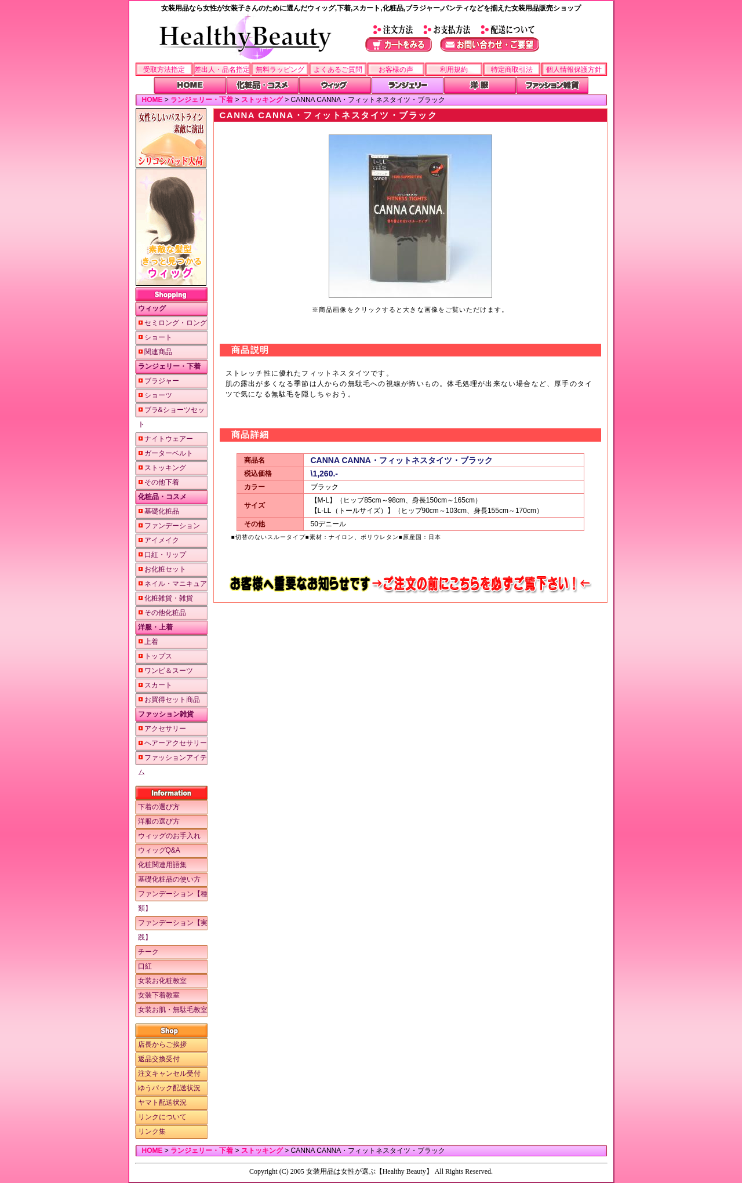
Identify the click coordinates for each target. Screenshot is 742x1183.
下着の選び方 (159, 807)
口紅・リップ (162, 555)
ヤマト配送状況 (162, 1102)
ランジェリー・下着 (201, 100)
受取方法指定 (164, 69)
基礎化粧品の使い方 (169, 879)
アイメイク (158, 540)
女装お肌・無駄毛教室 (173, 1010)
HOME (152, 100)
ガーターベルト (165, 453)
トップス (155, 656)
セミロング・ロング (172, 323)
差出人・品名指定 (222, 69)
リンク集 (152, 1131)
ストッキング (262, 100)
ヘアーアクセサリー (172, 743)
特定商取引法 (512, 69)
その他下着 (158, 482)
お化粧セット (162, 569)
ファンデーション (169, 526)
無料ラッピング (280, 69)
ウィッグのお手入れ (169, 836)
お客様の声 (396, 69)
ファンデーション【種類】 (173, 901)
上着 (148, 642)
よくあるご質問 (338, 69)
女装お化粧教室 (162, 981)
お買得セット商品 (169, 700)
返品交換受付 (159, 1059)
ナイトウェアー (165, 439)
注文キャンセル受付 (169, 1073)
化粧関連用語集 (162, 865)
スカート (155, 685)
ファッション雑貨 (166, 714)
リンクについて (162, 1117)
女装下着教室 (159, 995)
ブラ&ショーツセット (171, 417)
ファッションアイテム (172, 765)
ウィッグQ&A (159, 850)
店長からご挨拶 (162, 1044)
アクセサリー (162, 729)
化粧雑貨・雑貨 (165, 598)
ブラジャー (158, 381)
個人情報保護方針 (574, 69)
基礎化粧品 (158, 511)
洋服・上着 (155, 627)
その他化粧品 (162, 613)
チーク (148, 952)
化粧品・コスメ (162, 497)
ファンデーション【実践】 (173, 930)
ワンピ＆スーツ (165, 671)
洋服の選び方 (159, 821)
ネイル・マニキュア (172, 584)
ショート (155, 337)
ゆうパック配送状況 (169, 1088)
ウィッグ (152, 308)
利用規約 (454, 69)
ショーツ (155, 395)
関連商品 (155, 352)
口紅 (145, 966)
